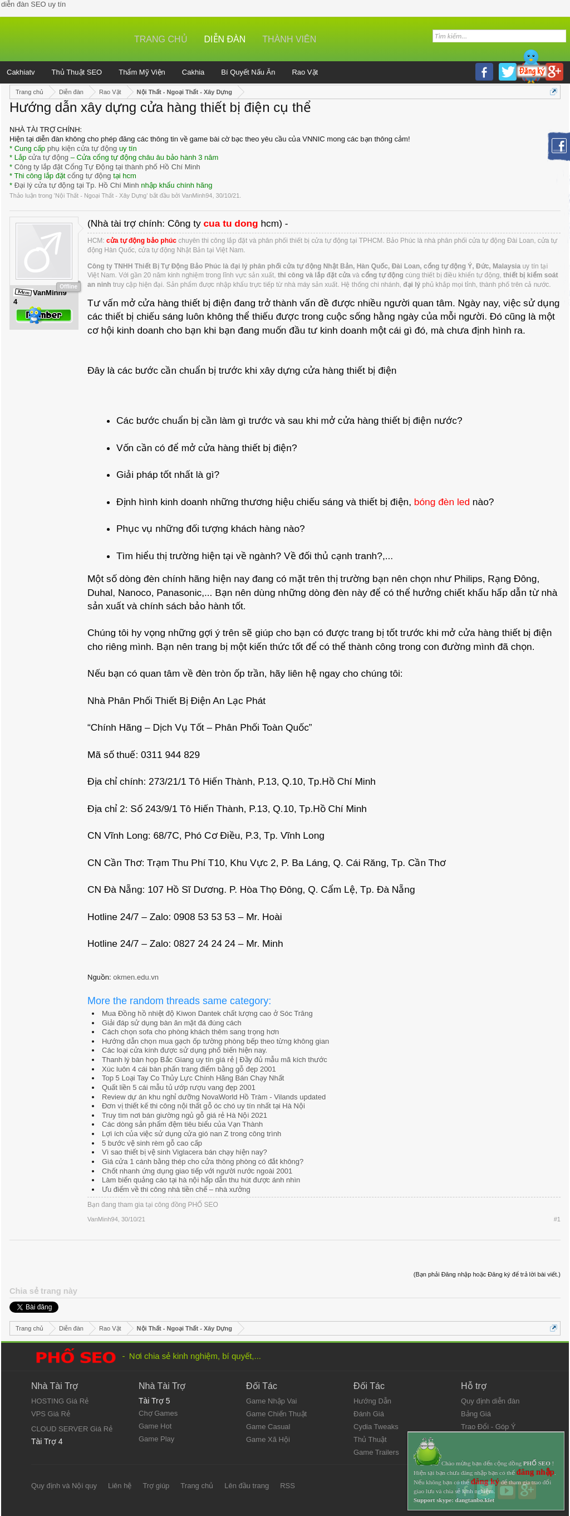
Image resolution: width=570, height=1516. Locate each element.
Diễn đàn (225, 39)
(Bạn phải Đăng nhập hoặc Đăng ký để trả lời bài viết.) (487, 1274)
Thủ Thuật (370, 1439)
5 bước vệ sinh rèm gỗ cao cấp (152, 1143)
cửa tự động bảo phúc (141, 240)
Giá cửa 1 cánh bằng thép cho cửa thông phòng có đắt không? (202, 1161)
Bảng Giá (476, 1414)
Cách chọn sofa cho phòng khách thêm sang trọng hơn (190, 1032)
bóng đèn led (442, 501)
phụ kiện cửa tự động (82, 148)
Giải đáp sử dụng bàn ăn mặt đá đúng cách (172, 1023)
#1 (557, 1219)
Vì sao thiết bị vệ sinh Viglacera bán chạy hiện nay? (184, 1152)
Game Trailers (376, 1452)
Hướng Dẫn (372, 1401)
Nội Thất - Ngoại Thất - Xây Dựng (100, 195)
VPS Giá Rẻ (50, 1414)
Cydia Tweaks (376, 1426)
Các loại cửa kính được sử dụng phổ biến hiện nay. (184, 1050)
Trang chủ (161, 39)
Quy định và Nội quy (64, 1485)
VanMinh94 (197, 195)
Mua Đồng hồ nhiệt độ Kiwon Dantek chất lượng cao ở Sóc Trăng (207, 1013)
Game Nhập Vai (271, 1401)
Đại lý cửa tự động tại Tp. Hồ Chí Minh (76, 185)
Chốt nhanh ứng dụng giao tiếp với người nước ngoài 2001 (197, 1171)
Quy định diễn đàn (490, 1401)
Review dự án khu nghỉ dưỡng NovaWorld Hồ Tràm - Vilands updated (214, 1097)
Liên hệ (119, 1485)
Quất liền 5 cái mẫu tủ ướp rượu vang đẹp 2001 (178, 1087)
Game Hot (155, 1426)
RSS (287, 1485)
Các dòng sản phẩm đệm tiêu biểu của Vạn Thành (182, 1124)
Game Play (156, 1439)
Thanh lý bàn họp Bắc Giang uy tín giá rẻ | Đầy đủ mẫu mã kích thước (214, 1059)
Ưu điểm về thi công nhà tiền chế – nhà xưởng (176, 1189)
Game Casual (268, 1426)
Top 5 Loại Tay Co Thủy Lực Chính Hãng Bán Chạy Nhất (193, 1078)
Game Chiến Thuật (276, 1414)
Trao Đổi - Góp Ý (488, 1426)
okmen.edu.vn (136, 977)
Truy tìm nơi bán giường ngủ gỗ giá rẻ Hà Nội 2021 (184, 1115)
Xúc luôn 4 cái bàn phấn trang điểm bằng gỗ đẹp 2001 (189, 1069)
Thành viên (289, 39)
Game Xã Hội (268, 1439)
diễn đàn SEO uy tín (33, 4)
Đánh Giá (368, 1414)
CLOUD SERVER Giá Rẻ (71, 1429)
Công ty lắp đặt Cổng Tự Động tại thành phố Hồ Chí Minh (107, 167)
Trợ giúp (155, 1485)
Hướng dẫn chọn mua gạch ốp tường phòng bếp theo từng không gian (215, 1041)
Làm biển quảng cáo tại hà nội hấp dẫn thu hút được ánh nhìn (201, 1180)
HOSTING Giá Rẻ (60, 1401)
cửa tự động (48, 157)
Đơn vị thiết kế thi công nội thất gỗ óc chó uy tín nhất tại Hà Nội (203, 1106)
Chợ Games (158, 1413)
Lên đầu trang (246, 1485)
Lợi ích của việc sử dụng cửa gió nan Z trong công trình (191, 1133)
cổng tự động (89, 176)
